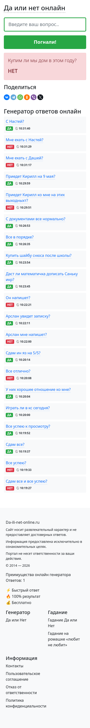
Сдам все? (15, 444)
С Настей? (15, 121)
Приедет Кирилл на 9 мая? (30, 176)
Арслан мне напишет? (26, 334)
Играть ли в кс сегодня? (28, 407)
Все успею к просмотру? (28, 426)
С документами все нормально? (35, 218)
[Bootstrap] (23, 522)
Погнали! (45, 42)
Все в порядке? (20, 237)
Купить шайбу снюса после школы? (39, 255)
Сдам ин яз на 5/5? (23, 353)
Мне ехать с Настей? (24, 139)
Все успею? (16, 462)
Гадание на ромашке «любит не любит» (64, 639)
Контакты (14, 666)
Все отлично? (18, 371)
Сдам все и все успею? (26, 481)
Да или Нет (16, 620)
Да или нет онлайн (34, 7)
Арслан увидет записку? (28, 316)
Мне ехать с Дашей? (24, 158)
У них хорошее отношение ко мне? (38, 389)
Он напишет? (18, 297)
